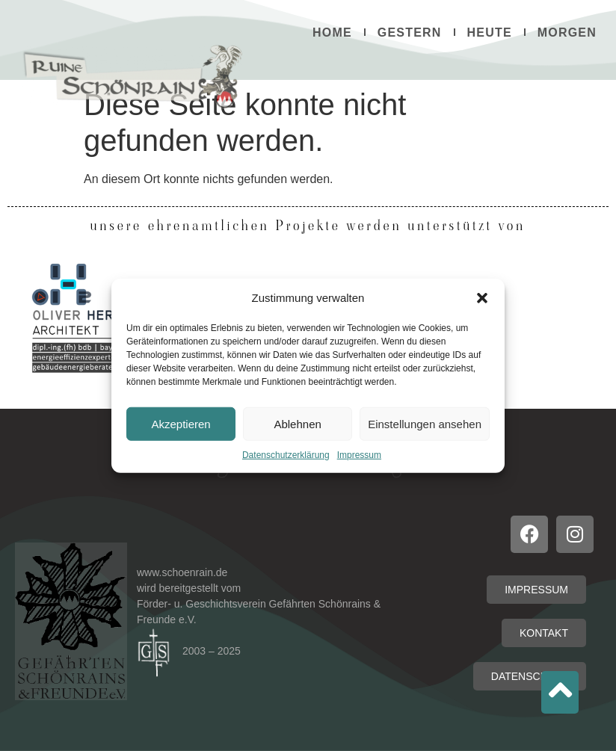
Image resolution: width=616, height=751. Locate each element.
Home (332, 32)
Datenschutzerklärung (286, 455)
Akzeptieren (180, 423)
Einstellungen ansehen (424, 423)
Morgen (567, 32)
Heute (489, 32)
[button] (482, 298)
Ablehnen (297, 423)
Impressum (359, 455)
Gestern (410, 32)
